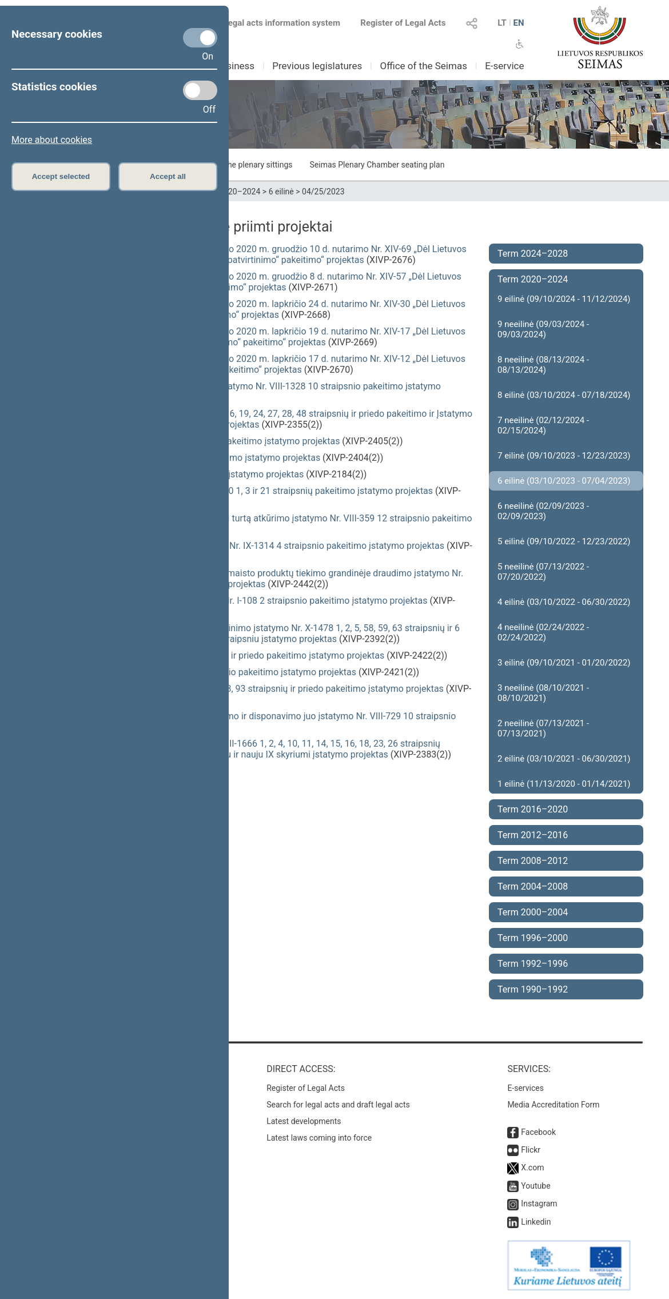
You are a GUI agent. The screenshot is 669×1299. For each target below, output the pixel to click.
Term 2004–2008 (532, 886)
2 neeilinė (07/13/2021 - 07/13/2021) (543, 728)
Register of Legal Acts (402, 23)
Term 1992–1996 (532, 963)
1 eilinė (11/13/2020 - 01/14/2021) (564, 784)
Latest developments (303, 1121)
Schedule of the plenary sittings (236, 164)
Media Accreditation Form (553, 1104)
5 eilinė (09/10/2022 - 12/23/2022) (564, 541)
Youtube (535, 1185)
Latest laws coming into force (319, 1137)
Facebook (538, 1132)
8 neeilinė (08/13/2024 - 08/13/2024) (543, 364)
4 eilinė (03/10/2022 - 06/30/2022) (564, 602)
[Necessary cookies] (200, 37)
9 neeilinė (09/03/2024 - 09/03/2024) (543, 329)
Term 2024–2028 (532, 253)
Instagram (539, 1203)
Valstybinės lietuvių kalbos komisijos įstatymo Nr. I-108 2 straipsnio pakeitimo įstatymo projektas (230, 600)
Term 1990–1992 (532, 989)
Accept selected (61, 176)
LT (502, 23)
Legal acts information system (282, 23)
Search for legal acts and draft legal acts (338, 1104)
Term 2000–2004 (532, 912)
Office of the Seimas (423, 65)
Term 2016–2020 (532, 809)
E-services (525, 1088)
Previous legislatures (317, 65)
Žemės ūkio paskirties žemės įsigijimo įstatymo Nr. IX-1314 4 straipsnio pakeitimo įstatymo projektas (239, 545)
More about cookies (51, 139)
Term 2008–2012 (532, 860)
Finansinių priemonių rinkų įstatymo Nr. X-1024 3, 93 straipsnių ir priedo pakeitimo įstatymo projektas (239, 688)
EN (518, 23)
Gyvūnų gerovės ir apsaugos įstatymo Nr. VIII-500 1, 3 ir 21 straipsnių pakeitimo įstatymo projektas (233, 490)
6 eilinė (281, 191)
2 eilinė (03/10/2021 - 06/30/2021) (564, 759)
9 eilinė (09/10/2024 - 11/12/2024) (564, 299)
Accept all (168, 176)
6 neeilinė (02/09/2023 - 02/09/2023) (543, 511)
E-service (504, 65)
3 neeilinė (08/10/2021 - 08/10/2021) (543, 693)
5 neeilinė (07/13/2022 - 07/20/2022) (543, 571)
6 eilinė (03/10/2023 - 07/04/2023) (564, 481)
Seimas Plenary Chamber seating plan (377, 164)
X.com (532, 1167)
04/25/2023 (323, 191)
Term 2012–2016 (532, 835)
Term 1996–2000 (532, 938)
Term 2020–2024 (230, 191)
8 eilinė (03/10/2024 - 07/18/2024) (564, 395)
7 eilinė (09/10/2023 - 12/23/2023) (564, 456)
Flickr (530, 1149)
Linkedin (536, 1221)
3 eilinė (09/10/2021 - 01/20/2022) (564, 663)
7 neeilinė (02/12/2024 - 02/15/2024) (543, 425)
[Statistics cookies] (200, 90)
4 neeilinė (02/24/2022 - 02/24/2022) (543, 632)
